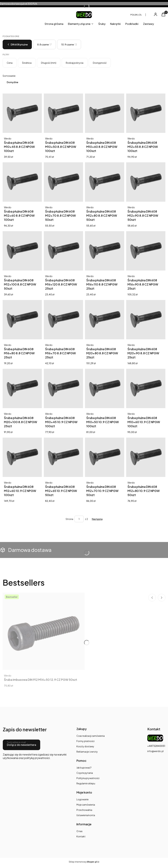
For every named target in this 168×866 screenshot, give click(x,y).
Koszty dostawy (85, 746)
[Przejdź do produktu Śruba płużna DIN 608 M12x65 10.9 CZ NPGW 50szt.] (63, 457)
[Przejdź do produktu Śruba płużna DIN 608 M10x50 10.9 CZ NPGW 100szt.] (104, 388)
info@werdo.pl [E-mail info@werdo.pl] (155, 751)
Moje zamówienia (85, 804)
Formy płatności (85, 741)
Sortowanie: (9, 75)
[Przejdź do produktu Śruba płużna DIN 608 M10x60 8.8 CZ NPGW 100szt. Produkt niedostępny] (104, 113)
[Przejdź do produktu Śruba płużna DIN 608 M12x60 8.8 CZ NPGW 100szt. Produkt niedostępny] (22, 182)
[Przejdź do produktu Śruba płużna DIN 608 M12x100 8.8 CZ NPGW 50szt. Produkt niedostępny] (22, 251)
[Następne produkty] (97, 519)
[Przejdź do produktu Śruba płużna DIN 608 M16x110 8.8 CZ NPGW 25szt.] (104, 251)
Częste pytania (84, 772)
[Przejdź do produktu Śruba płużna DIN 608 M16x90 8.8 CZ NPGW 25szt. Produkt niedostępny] (145, 251)
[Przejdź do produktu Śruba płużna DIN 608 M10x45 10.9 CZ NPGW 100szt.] (63, 388)
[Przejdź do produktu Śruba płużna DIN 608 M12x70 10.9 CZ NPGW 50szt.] (104, 457)
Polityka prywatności (87, 778)
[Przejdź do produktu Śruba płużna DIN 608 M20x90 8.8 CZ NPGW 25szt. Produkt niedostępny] (145, 319)
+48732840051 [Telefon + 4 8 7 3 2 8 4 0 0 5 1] (156, 745)
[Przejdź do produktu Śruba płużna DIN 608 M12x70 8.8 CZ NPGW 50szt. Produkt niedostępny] (63, 182)
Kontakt (80, 836)
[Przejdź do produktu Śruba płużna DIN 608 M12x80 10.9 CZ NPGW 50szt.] (145, 457)
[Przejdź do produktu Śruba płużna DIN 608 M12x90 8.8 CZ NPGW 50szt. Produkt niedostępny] (145, 182)
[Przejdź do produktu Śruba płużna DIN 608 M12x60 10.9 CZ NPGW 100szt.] (22, 457)
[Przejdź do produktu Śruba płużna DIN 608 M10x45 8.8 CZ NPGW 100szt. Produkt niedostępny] (22, 113)
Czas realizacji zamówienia (90, 735)
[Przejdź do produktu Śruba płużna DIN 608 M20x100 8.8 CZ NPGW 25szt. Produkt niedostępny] (22, 388)
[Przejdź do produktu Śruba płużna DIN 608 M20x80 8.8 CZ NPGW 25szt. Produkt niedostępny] (104, 319)
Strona (69, 518)
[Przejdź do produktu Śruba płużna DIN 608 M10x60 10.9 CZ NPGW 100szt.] (145, 388)
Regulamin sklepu (85, 783)
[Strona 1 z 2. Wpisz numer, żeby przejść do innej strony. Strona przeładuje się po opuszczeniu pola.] (79, 519)
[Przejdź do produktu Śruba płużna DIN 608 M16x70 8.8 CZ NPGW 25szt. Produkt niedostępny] (63, 319)
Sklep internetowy (83, 862)
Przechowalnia (84, 809)
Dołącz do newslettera (21, 744)
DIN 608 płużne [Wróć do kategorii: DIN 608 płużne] (17, 44)
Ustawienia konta (85, 815)
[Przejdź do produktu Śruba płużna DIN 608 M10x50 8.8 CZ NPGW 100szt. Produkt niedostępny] (63, 113)
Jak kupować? (84, 767)
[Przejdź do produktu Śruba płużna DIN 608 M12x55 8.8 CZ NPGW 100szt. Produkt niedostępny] (145, 113)
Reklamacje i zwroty (87, 751)
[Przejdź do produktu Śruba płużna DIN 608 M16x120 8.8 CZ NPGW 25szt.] (63, 251)
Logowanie (82, 799)
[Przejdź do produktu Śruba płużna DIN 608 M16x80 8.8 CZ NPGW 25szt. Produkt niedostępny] (22, 319)
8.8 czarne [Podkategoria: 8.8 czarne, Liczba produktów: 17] (44, 44)
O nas (79, 831)
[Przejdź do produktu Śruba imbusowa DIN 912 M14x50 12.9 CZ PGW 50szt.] (44, 631)
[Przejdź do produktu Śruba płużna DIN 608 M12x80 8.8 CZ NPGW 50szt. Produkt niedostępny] (104, 182)
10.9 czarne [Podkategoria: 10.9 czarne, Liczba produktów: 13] (69, 44)
